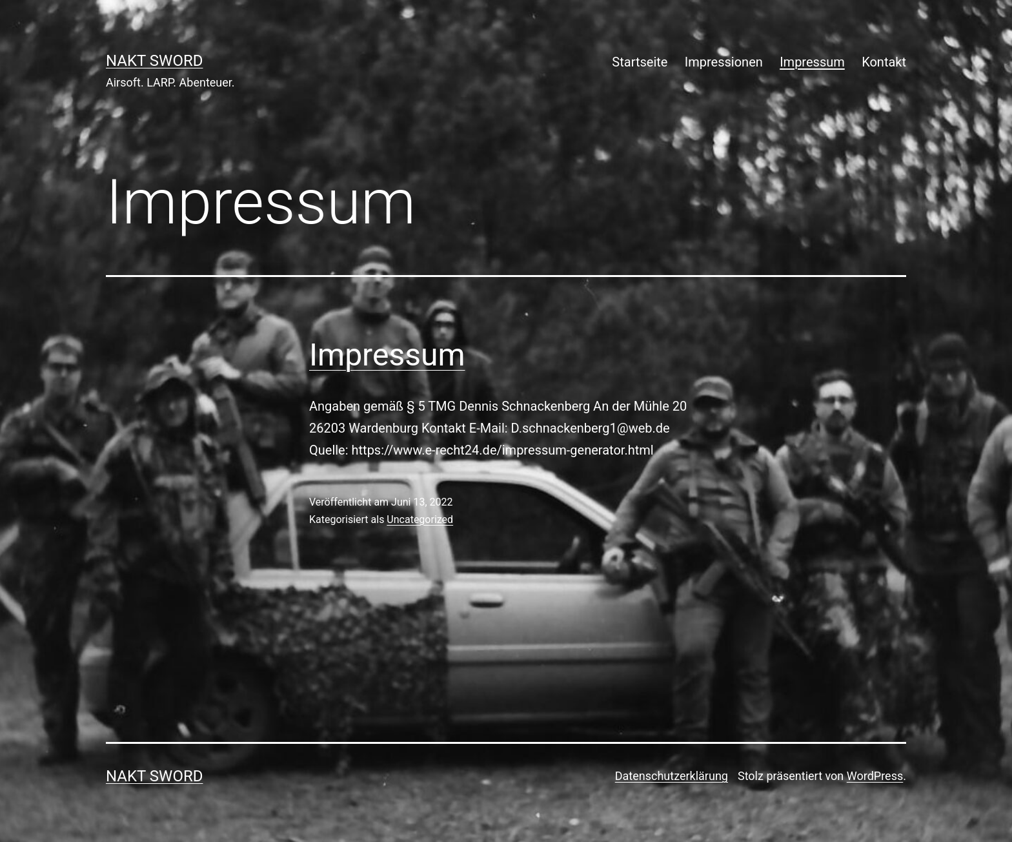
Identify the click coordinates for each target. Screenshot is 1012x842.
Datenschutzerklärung (671, 776)
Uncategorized (420, 519)
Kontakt (884, 62)
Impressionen (724, 62)
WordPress (875, 776)
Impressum (812, 62)
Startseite (639, 62)
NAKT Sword (154, 61)
